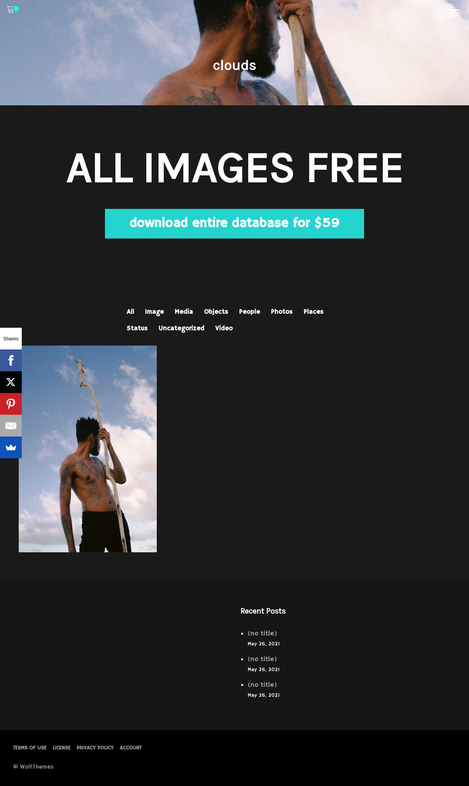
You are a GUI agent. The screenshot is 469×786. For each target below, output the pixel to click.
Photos (282, 312)
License (62, 748)
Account (131, 748)
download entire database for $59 (234, 223)
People (249, 312)
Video (224, 328)
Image (154, 312)
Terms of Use (30, 748)
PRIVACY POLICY (95, 748)
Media (184, 312)
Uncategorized (181, 328)
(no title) (262, 633)
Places (314, 312)
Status (137, 328)
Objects (216, 312)
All (130, 312)
